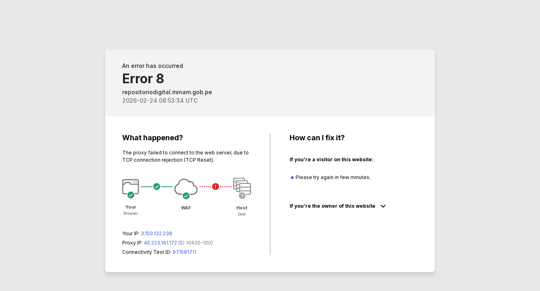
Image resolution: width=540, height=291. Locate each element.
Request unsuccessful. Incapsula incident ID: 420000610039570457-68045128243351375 (270, 145)
